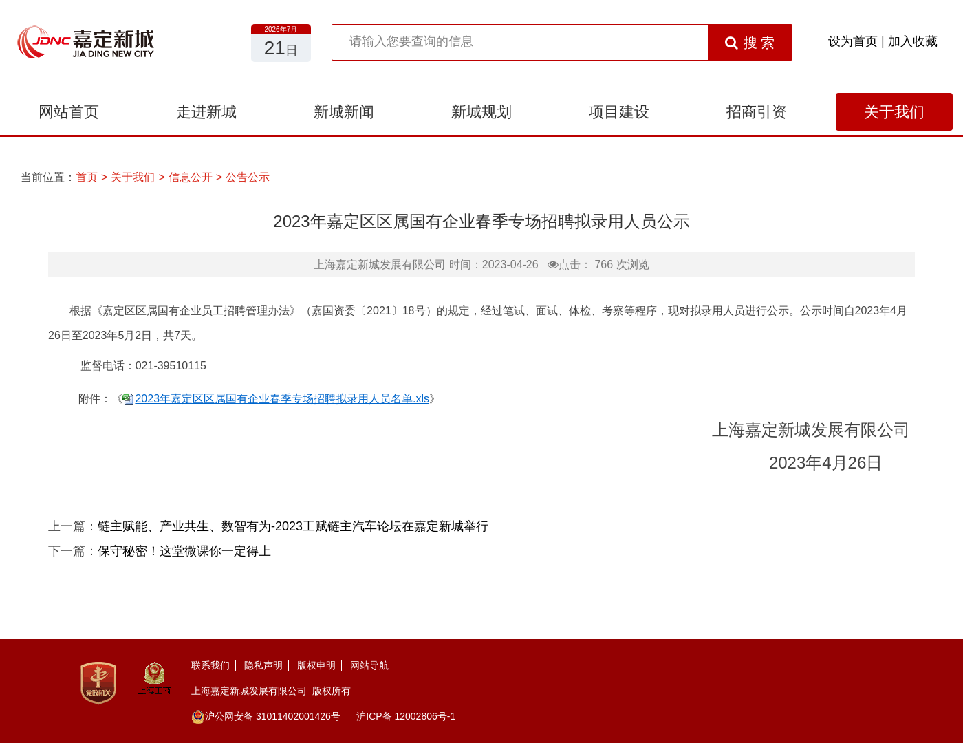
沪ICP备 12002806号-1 (405, 716)
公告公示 (248, 177)
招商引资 (756, 111)
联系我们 (210, 665)
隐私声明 (263, 665)
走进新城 (206, 111)
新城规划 (481, 111)
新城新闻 (344, 111)
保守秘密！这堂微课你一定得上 (184, 551)
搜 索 (750, 42)
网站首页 (69, 111)
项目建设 (619, 111)
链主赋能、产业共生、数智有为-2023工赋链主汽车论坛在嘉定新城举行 (293, 526)
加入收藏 (913, 41)
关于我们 (894, 111)
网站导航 (369, 665)
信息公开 (191, 177)
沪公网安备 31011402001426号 (265, 716)
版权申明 (316, 665)
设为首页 (853, 41)
